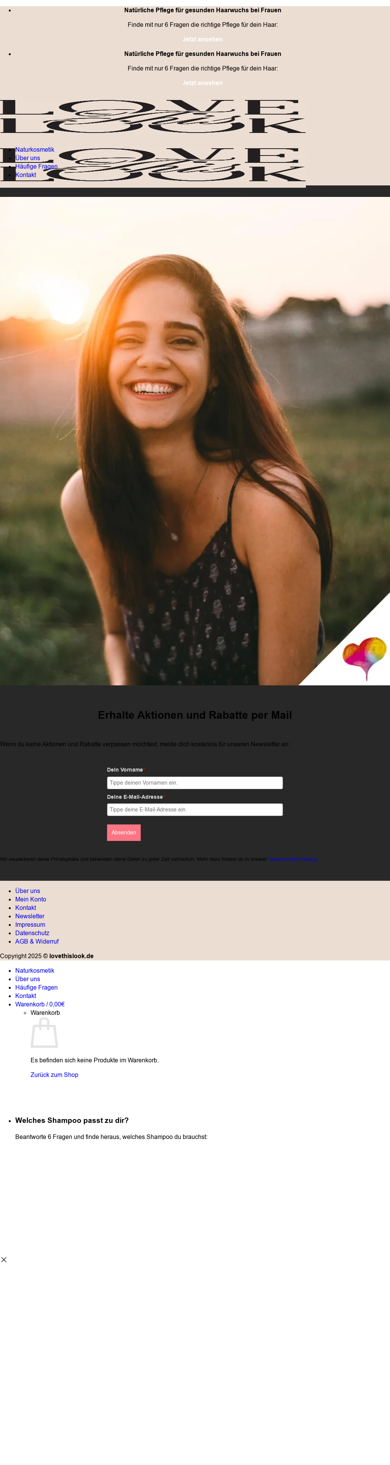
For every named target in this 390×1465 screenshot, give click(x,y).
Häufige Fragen (36, 166)
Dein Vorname (126, 770)
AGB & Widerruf (36, 941)
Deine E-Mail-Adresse (136, 797)
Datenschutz (32, 933)
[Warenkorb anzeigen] (40, 1004)
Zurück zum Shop (54, 1075)
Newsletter (29, 916)
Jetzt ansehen (202, 39)
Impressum (30, 925)
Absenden (124, 832)
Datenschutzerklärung (292, 859)
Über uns (27, 158)
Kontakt (25, 175)
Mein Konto (30, 899)
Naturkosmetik (34, 150)
